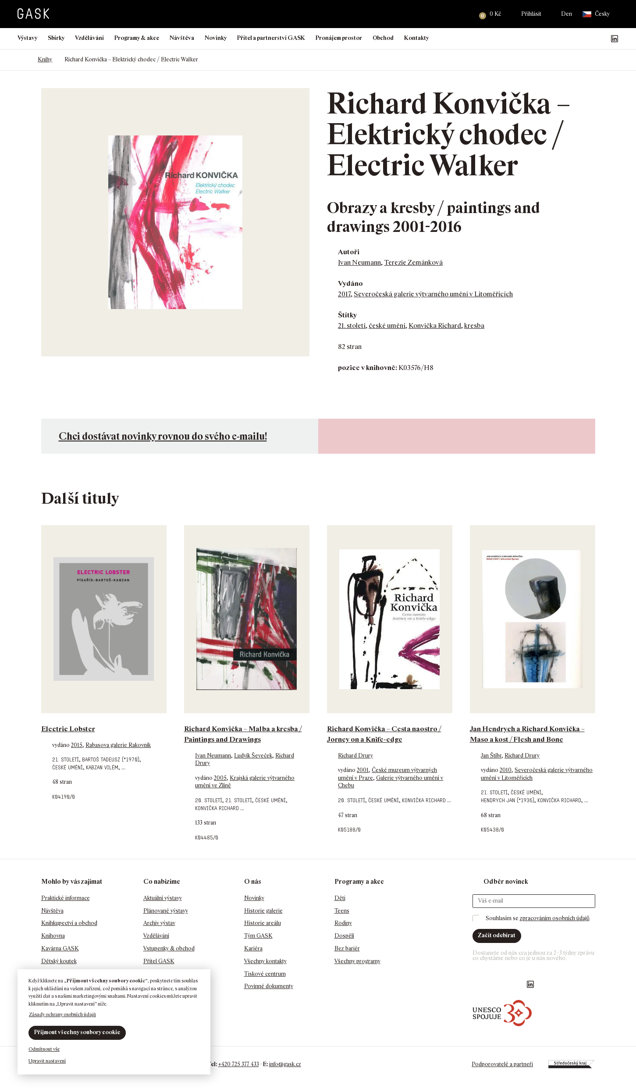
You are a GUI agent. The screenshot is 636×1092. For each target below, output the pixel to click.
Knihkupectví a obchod (69, 923)
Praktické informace (65, 898)
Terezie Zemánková (413, 262)
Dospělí (344, 935)
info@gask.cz (285, 1064)
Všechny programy (357, 961)
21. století (352, 325)
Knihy (45, 59)
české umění (387, 325)
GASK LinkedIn (614, 39)
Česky (596, 14)
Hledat (461, 14)
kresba (474, 325)
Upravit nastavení (47, 1061)
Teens (341, 910)
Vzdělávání (89, 38)
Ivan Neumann (359, 262)
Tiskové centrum (265, 974)
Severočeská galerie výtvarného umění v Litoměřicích (433, 294)
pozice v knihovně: (367, 367)
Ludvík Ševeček (253, 755)
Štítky (347, 315)
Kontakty (416, 38)
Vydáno (350, 283)
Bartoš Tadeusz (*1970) (110, 759)
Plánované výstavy (165, 910)
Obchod (383, 38)
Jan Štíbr (491, 755)
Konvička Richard (435, 325)
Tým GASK (258, 935)
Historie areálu (262, 923)
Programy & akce (136, 38)
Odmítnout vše (44, 1049)
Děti (339, 898)
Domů (22, 60)
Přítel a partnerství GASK (271, 38)
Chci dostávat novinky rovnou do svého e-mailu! (163, 436)
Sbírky (56, 38)
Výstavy (27, 38)
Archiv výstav (159, 923)
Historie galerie (263, 910)
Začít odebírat (496, 935)
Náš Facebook (572, 39)
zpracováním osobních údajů (555, 918)
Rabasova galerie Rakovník (118, 745)
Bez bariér (347, 948)
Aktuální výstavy (162, 898)
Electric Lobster (68, 729)
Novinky (216, 38)
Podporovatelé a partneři (502, 1064)
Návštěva (182, 38)
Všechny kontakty (265, 961)
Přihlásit (531, 14)
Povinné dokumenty (268, 986)
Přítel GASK (158, 961)
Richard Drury (355, 755)
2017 (344, 294)
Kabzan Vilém (102, 767)
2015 (76, 745)
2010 (506, 770)
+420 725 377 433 (238, 1064)
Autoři (348, 252)
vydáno (61, 745)
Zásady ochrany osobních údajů (62, 1014)
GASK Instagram (586, 39)
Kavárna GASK (60, 948)
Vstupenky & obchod (169, 948)
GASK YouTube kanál (600, 39)
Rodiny (343, 923)
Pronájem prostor (339, 38)
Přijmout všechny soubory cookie (77, 1032)
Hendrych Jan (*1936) (507, 800)
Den (566, 14)
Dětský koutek (59, 961)
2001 (363, 770)
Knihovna (53, 935)
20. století (208, 800)
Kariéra (253, 948)
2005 (220, 778)
